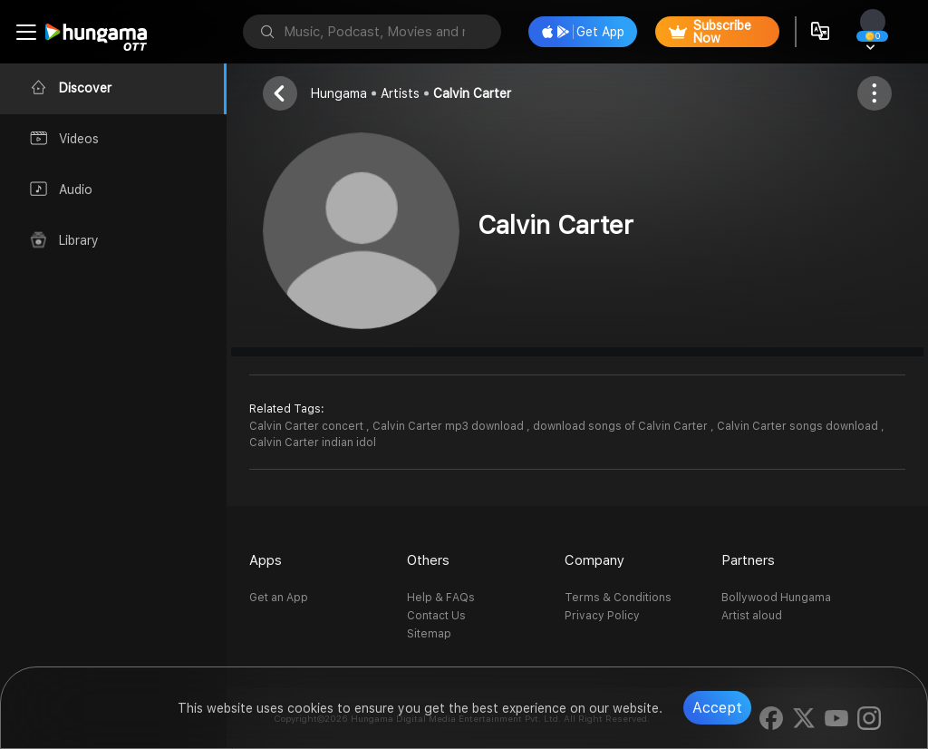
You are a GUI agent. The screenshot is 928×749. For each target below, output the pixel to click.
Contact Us (436, 615)
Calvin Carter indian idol (312, 442)
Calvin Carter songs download (799, 426)
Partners (748, 560)
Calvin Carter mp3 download (449, 426)
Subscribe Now (710, 31)
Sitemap (429, 633)
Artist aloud (751, 615)
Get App (583, 31)
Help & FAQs (441, 597)
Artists (400, 93)
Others (428, 560)
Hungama (339, 93)
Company (594, 560)
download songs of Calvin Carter (621, 426)
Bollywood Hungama (776, 597)
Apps (265, 560)
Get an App (278, 597)
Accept (717, 707)
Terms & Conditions (618, 597)
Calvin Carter (472, 93)
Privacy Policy (602, 615)
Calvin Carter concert (307, 426)
